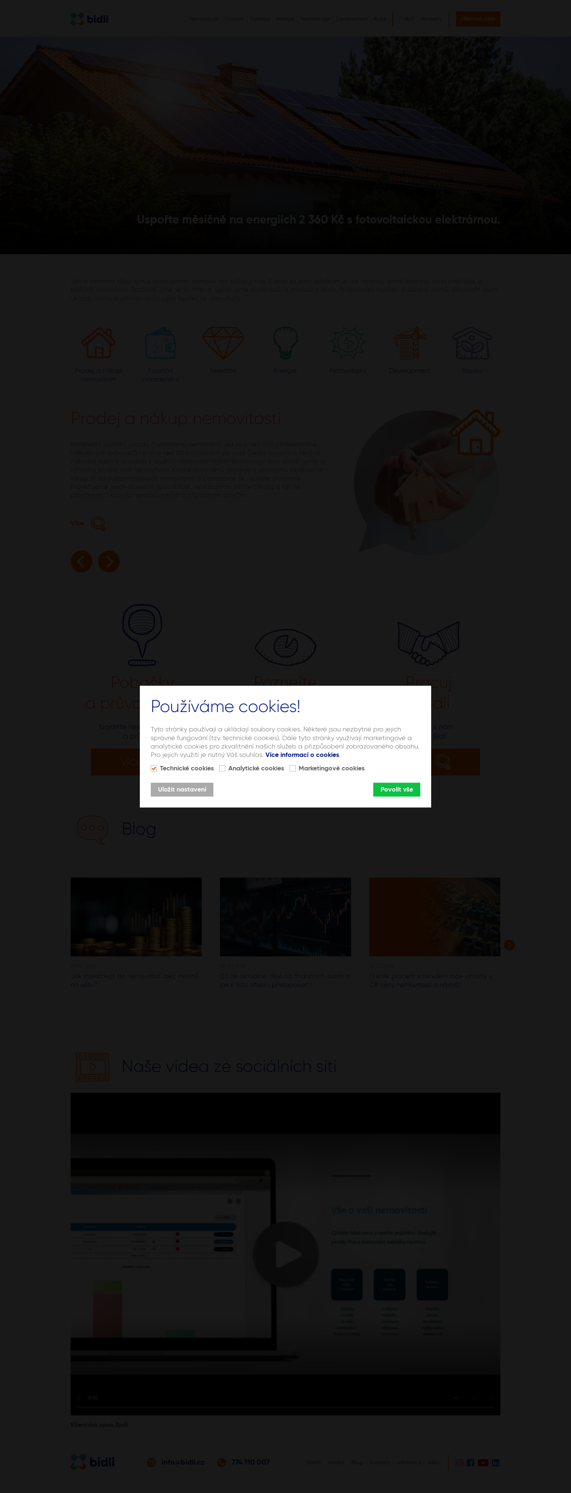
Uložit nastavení (182, 789)
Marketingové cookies (332, 768)
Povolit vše (397, 789)
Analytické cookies (256, 768)
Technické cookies (187, 768)
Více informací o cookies (302, 755)
